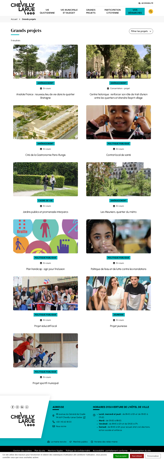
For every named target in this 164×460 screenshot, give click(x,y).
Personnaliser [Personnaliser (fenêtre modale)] (153, 456)
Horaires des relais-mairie (105, 441)
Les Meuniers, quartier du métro (119, 211)
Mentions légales (55, 450)
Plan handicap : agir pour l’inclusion (45, 269)
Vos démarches (135, 11)
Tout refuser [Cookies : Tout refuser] (137, 456)
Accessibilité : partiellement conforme (110, 450)
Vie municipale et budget (69, 11)
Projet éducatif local (45, 326)
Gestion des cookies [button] (22, 450)
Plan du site (40, 450)
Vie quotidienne (47, 11)
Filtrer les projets (141, 31)
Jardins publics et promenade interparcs (45, 211)
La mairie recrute (58, 441)
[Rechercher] (150, 11)
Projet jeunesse (118, 326)
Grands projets (90, 11)
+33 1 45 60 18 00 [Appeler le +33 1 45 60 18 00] (63, 422)
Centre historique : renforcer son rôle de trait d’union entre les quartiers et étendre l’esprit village (118, 96)
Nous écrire (61, 426)
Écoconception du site (140, 450)
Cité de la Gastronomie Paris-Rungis (45, 154)
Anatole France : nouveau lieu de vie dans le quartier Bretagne (45, 96)
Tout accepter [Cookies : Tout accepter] (121, 456)
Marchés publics (80, 441)
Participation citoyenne (113, 11)
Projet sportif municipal (45, 383)
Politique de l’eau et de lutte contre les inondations (118, 269)
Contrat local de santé (118, 154)
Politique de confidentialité (78, 450)
